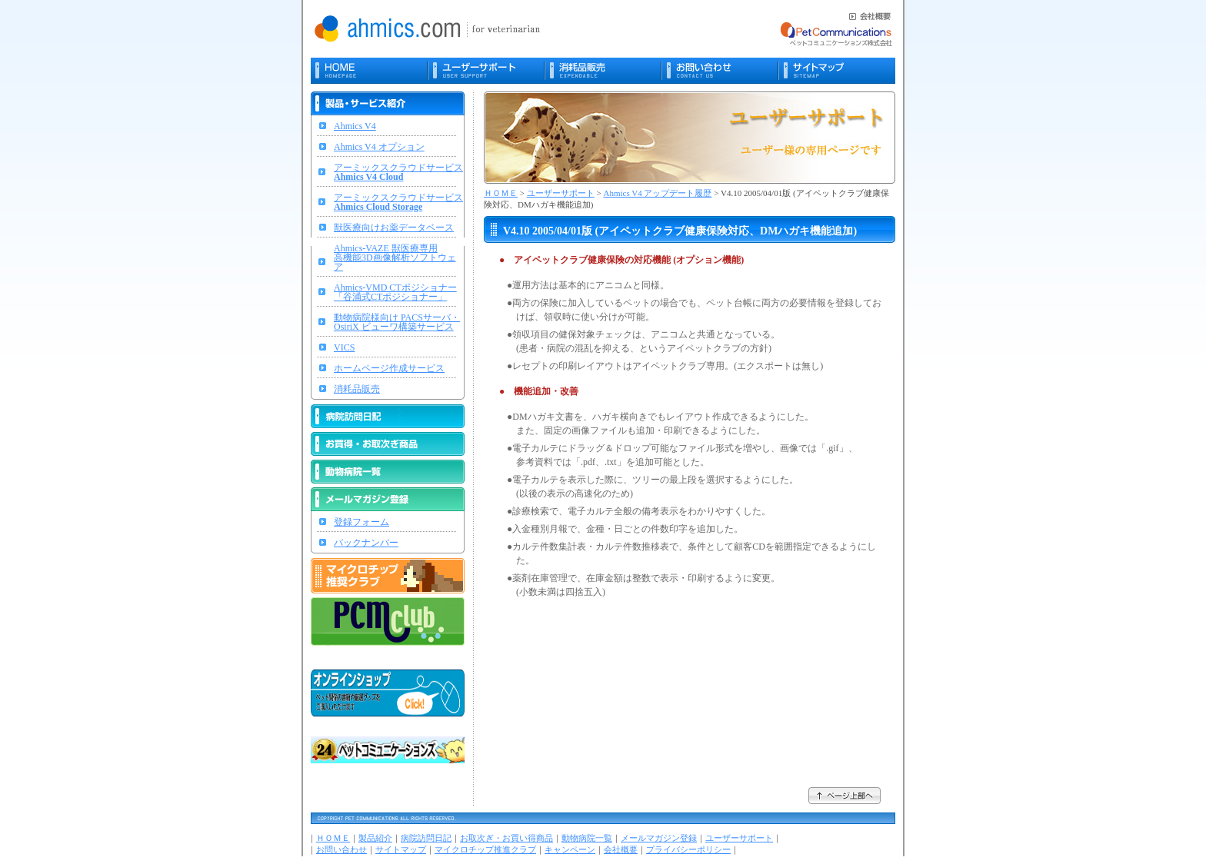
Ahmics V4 (355, 126)
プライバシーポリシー (688, 849)
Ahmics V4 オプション (379, 146)
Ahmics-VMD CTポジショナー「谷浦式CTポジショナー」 (395, 292)
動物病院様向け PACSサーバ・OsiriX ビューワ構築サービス (397, 322)
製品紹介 (375, 837)
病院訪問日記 (426, 837)
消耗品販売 (357, 389)
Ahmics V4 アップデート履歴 (657, 193)
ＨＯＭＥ (501, 193)
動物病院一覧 (586, 837)
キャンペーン (570, 849)
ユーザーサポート (561, 193)
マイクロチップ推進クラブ (485, 849)
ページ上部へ (844, 795)
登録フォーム (361, 522)
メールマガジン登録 (659, 837)
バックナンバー (366, 542)
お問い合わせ (341, 849)
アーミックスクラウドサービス (398, 172)
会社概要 (621, 849)
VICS (344, 347)
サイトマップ (400, 849)
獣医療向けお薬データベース (394, 227)
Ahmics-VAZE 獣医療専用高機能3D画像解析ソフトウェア (395, 257)
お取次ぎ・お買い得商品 (506, 837)
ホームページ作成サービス (389, 368)
